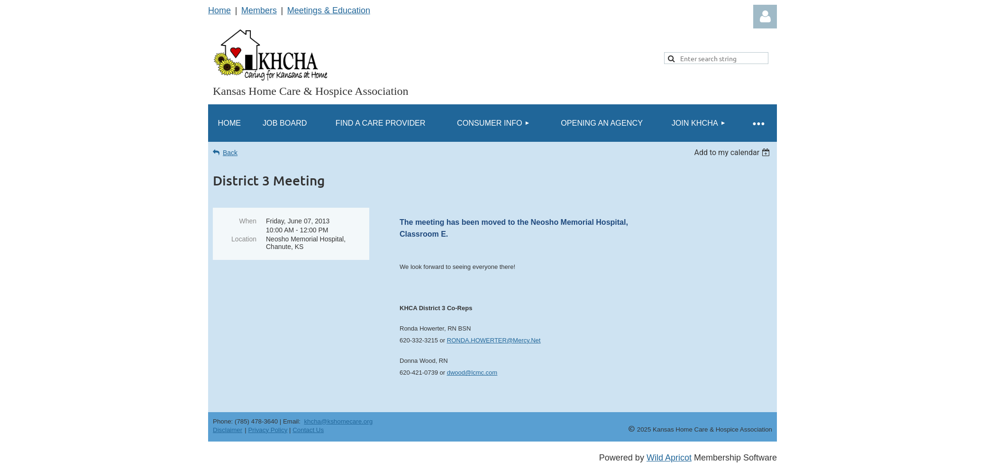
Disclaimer (227, 429)
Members (259, 10)
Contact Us (308, 429)
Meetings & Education (328, 10)
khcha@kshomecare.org (338, 421)
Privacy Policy (267, 429)
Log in (765, 16)
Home (219, 10)
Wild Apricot (669, 457)
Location (243, 239)
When (247, 221)
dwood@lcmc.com (472, 372)
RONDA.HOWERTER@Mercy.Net (494, 340)
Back (230, 153)
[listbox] (733, 152)
